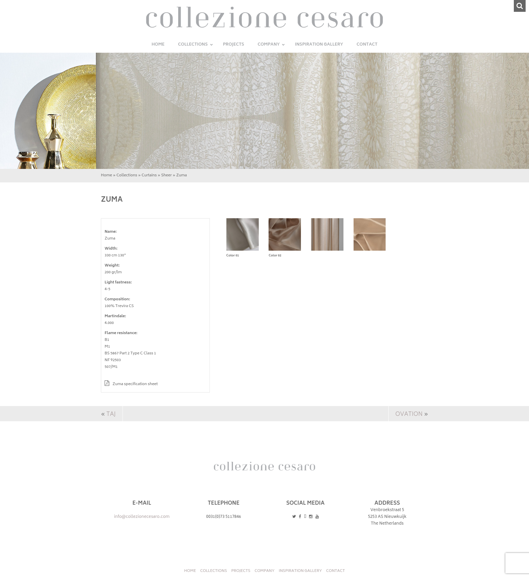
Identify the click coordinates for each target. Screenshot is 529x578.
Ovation (409, 414)
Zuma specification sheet (131, 384)
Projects (240, 571)
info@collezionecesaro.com (142, 517)
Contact (335, 571)
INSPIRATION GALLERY (300, 571)
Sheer (166, 175)
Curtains (149, 175)
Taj (111, 414)
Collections (126, 175)
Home (106, 175)
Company (265, 571)
